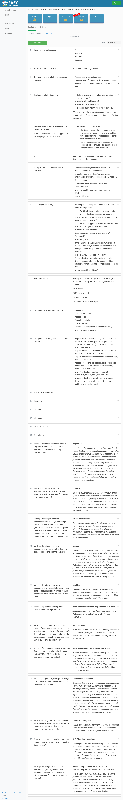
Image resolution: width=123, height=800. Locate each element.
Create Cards (10, 10)
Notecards (9, 24)
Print (96, 18)
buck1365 (49, 33)
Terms (10, 793)
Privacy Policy (18, 793)
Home (7, 15)
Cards (34, 18)
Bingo (80, 17)
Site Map (5, 798)
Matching (65, 18)
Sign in (117, 3)
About (4, 793)
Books (8, 28)
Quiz (50, 18)
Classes (8, 33)
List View (37, 43)
